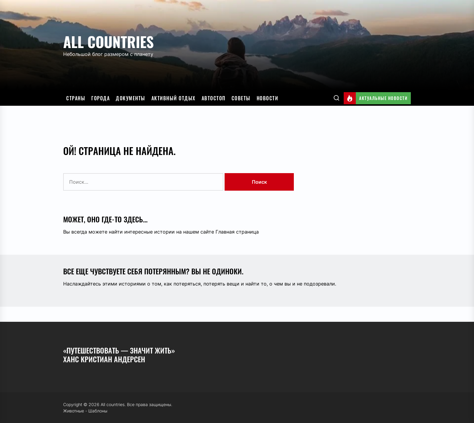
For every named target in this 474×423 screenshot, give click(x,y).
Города (100, 98)
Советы (241, 98)
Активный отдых (173, 98)
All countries (108, 41)
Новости (267, 98)
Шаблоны (97, 410)
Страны (75, 98)
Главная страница (237, 232)
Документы (130, 98)
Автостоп (214, 98)
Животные (73, 410)
